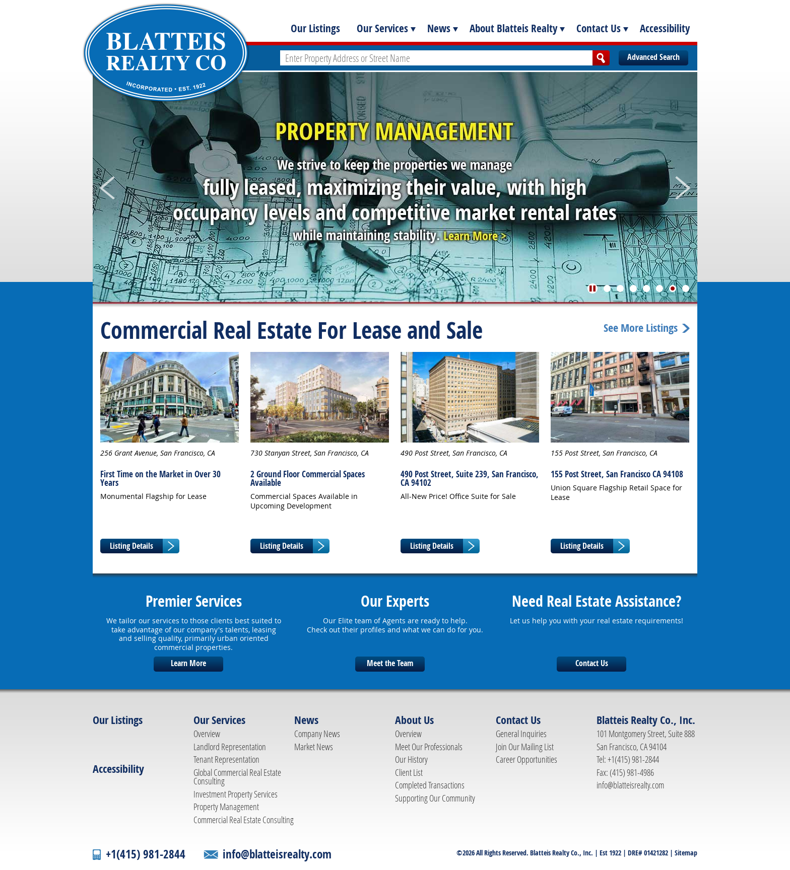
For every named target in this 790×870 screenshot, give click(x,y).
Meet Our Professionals (429, 747)
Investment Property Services (235, 794)
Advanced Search (653, 56)
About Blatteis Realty (513, 28)
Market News (313, 747)
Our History (411, 759)
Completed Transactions (430, 785)
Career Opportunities (526, 759)
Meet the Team (390, 663)
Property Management (226, 807)
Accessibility (665, 28)
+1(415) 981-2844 (145, 854)
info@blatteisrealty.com (630, 785)
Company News (317, 734)
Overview (206, 734)
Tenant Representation (226, 759)
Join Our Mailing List (525, 747)
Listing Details (131, 545)
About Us (414, 720)
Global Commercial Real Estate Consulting (237, 776)
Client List (409, 772)
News (438, 28)
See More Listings (641, 328)
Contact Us (598, 28)
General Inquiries (521, 734)
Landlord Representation (229, 747)
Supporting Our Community (435, 798)
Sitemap (686, 852)
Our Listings (315, 28)
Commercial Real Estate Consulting (243, 820)
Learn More (188, 663)
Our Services (382, 28)
